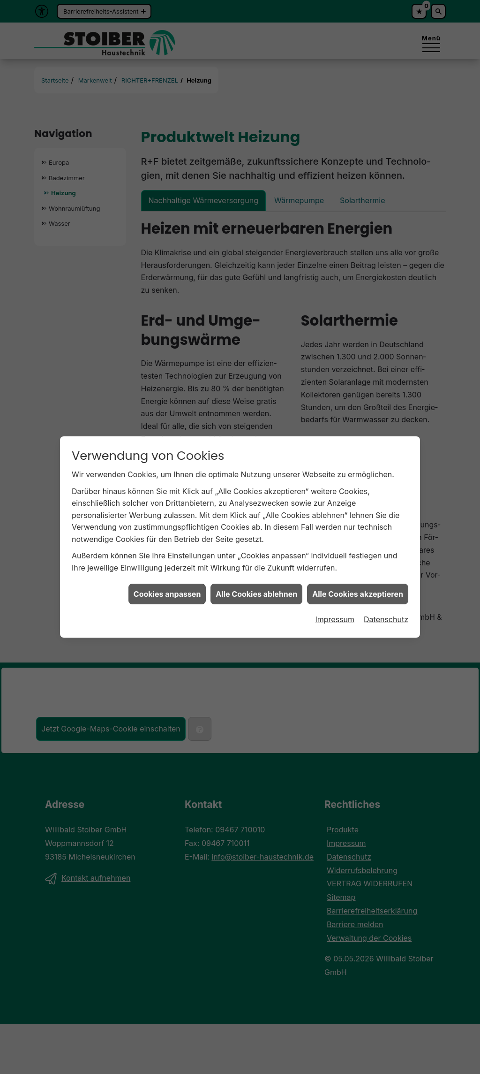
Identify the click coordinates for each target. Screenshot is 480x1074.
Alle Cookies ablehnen (256, 573)
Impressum (334, 599)
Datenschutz (386, 599)
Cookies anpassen (167, 573)
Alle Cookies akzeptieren (357, 573)
